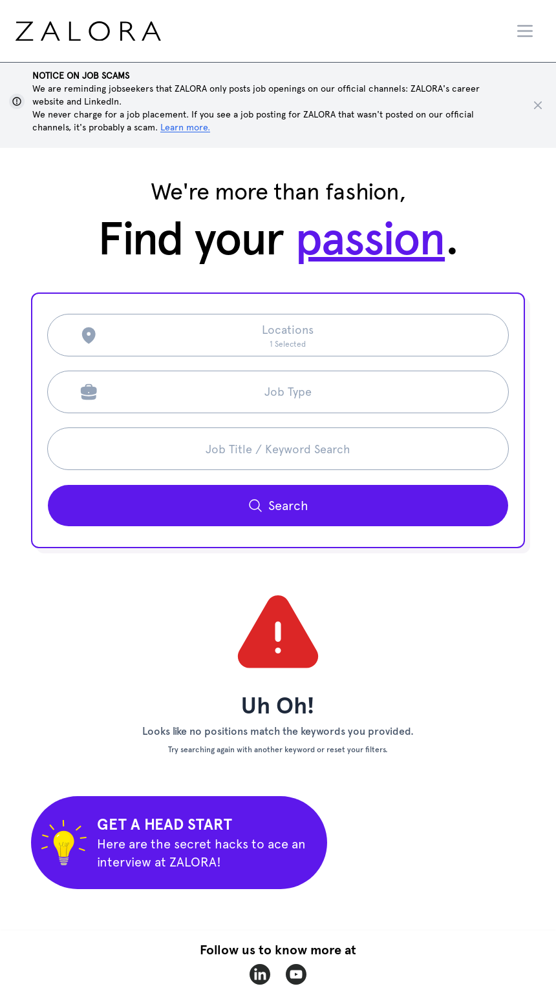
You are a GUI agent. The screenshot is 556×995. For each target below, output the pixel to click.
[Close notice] (538, 105)
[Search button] (278, 505)
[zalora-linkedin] (260, 974)
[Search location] (287, 335)
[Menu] (524, 30)
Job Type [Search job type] (288, 391)
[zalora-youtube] (296, 974)
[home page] (112, 31)
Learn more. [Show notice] (185, 127)
